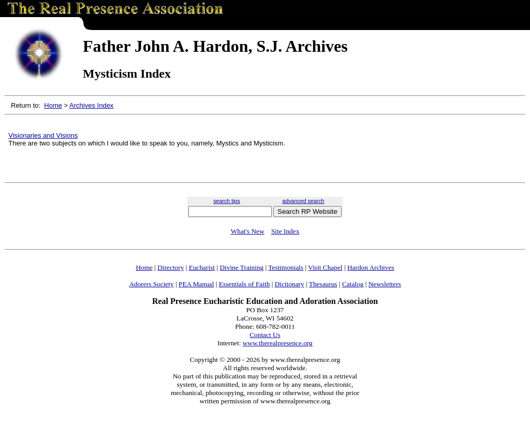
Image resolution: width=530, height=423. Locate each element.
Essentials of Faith (244, 284)
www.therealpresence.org (278, 343)
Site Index (285, 231)
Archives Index (91, 105)
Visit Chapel (325, 267)
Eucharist (202, 267)
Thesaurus (323, 284)
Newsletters (385, 284)
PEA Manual (196, 284)
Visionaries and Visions (43, 135)
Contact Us (265, 335)
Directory (170, 267)
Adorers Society (151, 284)
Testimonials (285, 267)
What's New (247, 231)
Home (53, 105)
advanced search (303, 201)
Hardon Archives (370, 267)
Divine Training (241, 267)
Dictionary (289, 284)
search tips (226, 201)
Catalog (352, 284)
